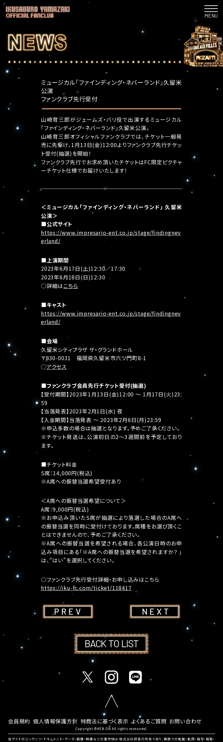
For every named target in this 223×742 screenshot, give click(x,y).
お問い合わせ (185, 721)
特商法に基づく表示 (104, 721)
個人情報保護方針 (55, 721)
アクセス (57, 367)
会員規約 (19, 721)
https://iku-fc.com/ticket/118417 (86, 588)
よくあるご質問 (149, 721)
